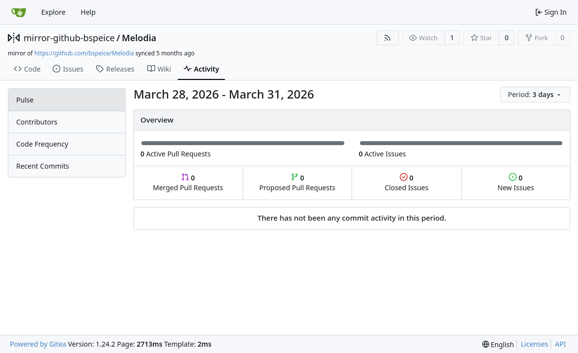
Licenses (535, 344)
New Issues (515, 182)
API (560, 344)
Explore (53, 12)
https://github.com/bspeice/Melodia (84, 53)
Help (88, 12)
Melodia (139, 38)
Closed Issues (406, 182)
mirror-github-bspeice (69, 38)
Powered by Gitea (38, 344)
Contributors (36, 121)
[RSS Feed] (387, 37)
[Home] (18, 12)
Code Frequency (42, 144)
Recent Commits (42, 166)
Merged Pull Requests (188, 182)
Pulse (24, 99)
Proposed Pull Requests (297, 182)
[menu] (535, 94)
